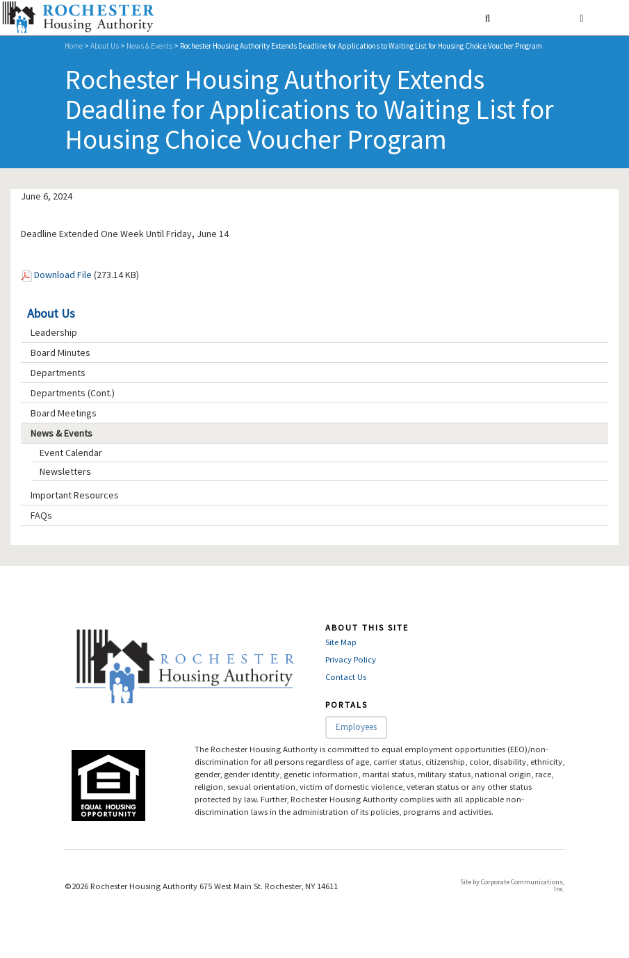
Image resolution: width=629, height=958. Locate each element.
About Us (104, 46)
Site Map (341, 642)
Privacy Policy (350, 659)
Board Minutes (60, 352)
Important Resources (75, 495)
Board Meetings (64, 413)
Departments (58, 372)
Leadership (54, 332)
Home (74, 46)
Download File (63, 274)
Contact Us (345, 677)
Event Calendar (71, 452)
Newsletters (65, 471)
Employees (356, 727)
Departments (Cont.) (73, 393)
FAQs (41, 515)
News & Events (149, 46)
